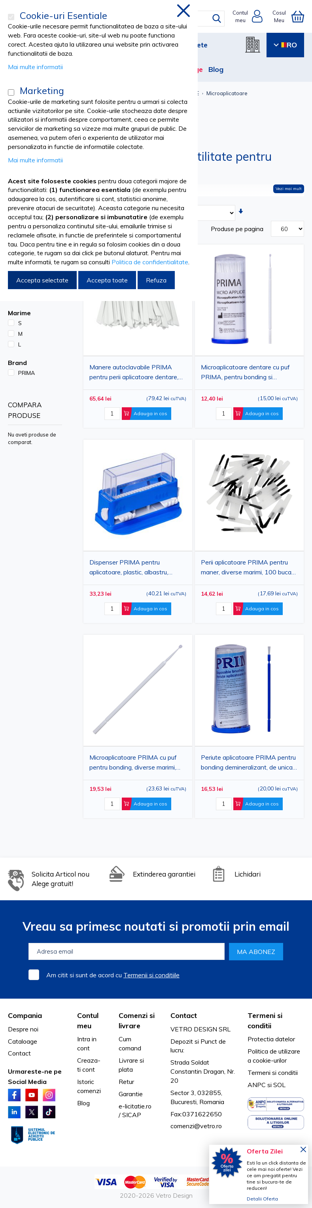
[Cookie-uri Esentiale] (11, 17)
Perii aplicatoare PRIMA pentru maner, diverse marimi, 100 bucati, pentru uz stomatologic (248, 568)
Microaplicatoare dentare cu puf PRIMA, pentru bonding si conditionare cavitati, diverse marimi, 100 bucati (245, 373)
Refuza (156, 280)
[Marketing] (11, 92)
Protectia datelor (271, 1039)
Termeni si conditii (273, 1072)
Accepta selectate (42, 280)
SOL (279, 1085)
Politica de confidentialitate (150, 262)
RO (285, 44)
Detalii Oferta (262, 1199)
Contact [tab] (183, 1015)
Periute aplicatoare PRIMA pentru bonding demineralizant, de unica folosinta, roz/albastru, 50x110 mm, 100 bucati (248, 763)
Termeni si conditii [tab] (265, 1020)
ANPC (257, 1085)
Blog (215, 69)
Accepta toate (107, 280)
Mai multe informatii (35, 67)
